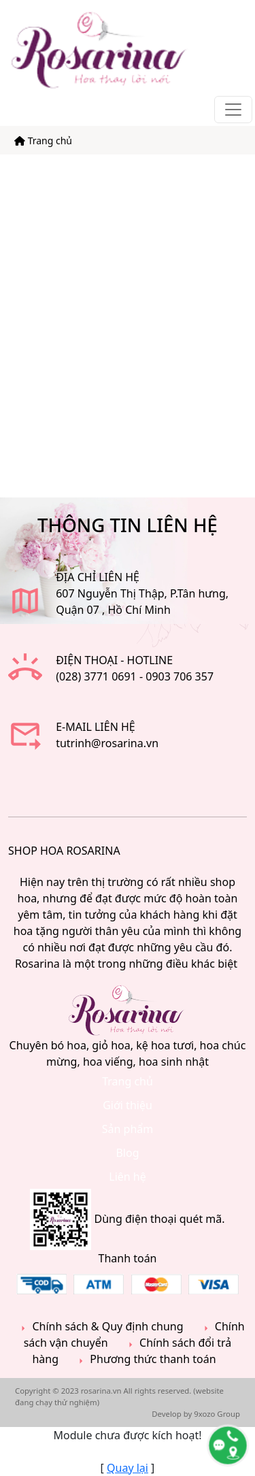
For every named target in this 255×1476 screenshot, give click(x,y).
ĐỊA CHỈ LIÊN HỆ (97, 577)
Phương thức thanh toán (145, 1359)
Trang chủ (43, 140)
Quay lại (127, 1467)
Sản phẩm (127, 1128)
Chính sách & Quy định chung (100, 1326)
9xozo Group (217, 1414)
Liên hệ (127, 1176)
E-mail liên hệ (95, 726)
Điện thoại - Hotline (114, 660)
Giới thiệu (127, 1105)
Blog (127, 1152)
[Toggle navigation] (233, 109)
